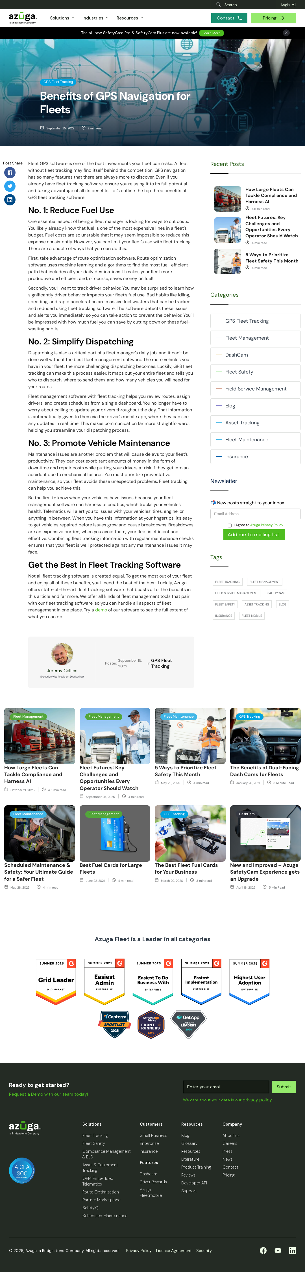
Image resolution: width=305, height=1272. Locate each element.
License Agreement (174, 1250)
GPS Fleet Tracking (161, 663)
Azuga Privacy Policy (266, 525)
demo (101, 610)
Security (204, 1250)
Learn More (211, 33)
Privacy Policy (139, 1250)
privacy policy (257, 1100)
